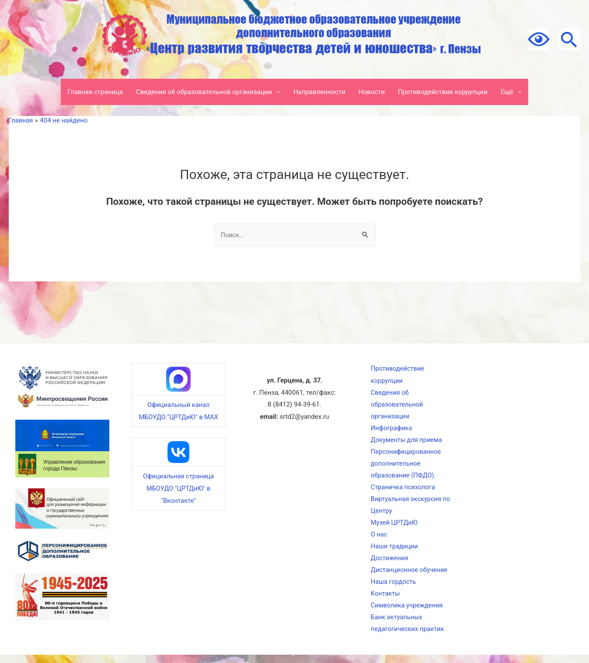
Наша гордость (393, 588)
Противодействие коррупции (443, 92)
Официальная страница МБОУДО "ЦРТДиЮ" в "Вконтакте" (178, 488)
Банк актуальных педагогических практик (408, 631)
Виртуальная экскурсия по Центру (406, 509)
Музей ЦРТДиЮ (394, 527)
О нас (378, 539)
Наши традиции (394, 551)
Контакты (385, 600)
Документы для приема (406, 442)
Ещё (507, 92)
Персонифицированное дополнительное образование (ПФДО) (406, 466)
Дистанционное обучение (409, 576)
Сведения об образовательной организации (204, 92)
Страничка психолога (403, 491)
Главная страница (95, 92)
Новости (372, 92)
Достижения (389, 564)
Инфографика (391, 430)
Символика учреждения (407, 612)
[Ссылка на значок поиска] (569, 39)
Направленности (319, 92)
